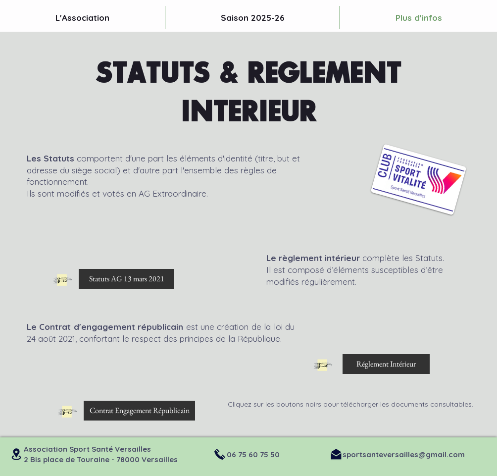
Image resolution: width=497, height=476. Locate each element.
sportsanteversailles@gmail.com (404, 454)
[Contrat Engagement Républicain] (139, 411)
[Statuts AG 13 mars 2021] (126, 279)
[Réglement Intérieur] (386, 364)
